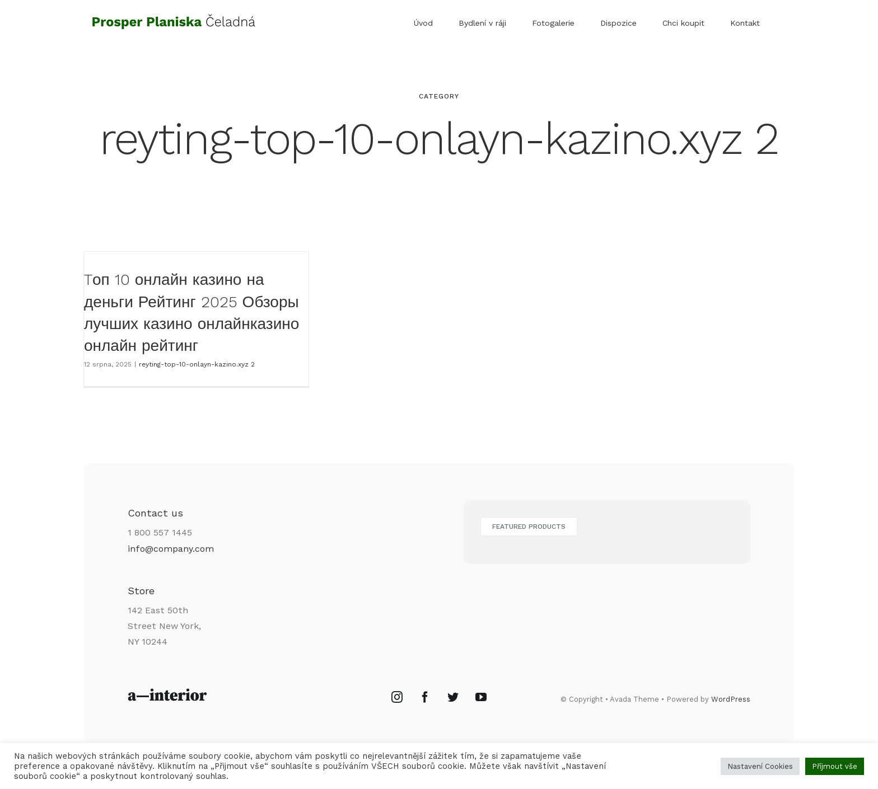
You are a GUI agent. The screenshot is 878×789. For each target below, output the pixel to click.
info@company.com (171, 548)
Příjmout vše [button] (834, 766)
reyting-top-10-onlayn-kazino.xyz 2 (197, 364)
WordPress (730, 699)
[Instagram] (397, 697)
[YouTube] (481, 697)
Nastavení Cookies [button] (760, 766)
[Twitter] (453, 697)
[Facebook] (425, 697)
